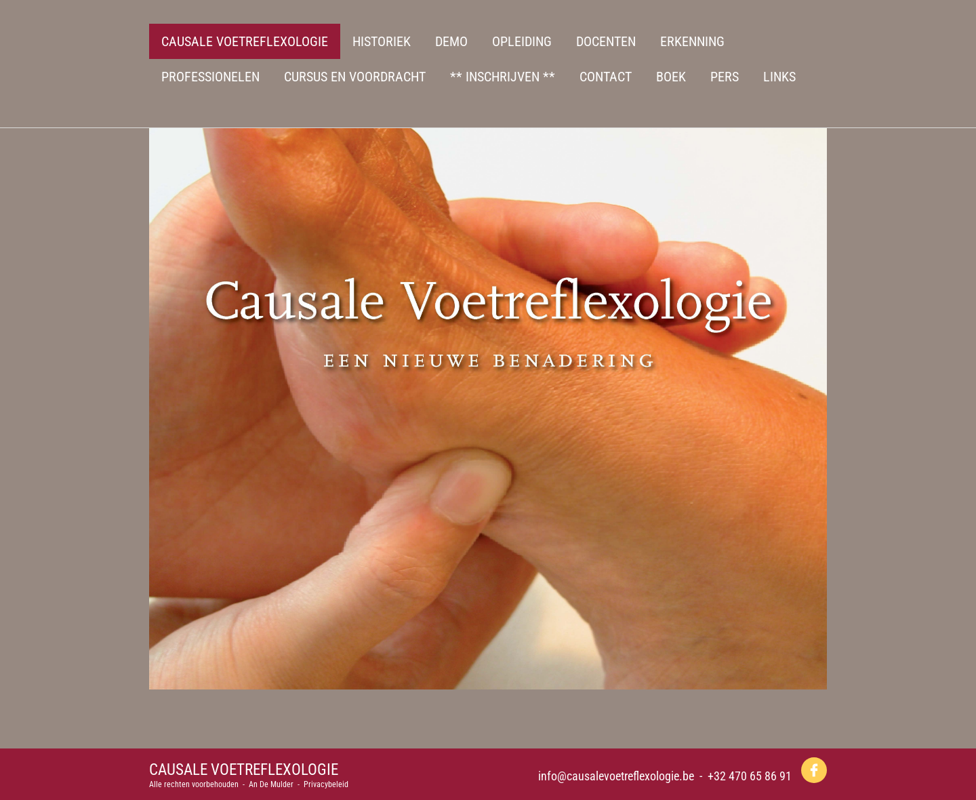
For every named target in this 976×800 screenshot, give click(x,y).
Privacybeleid (326, 784)
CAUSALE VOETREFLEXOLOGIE (243, 770)
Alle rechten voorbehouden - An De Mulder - (226, 784)
